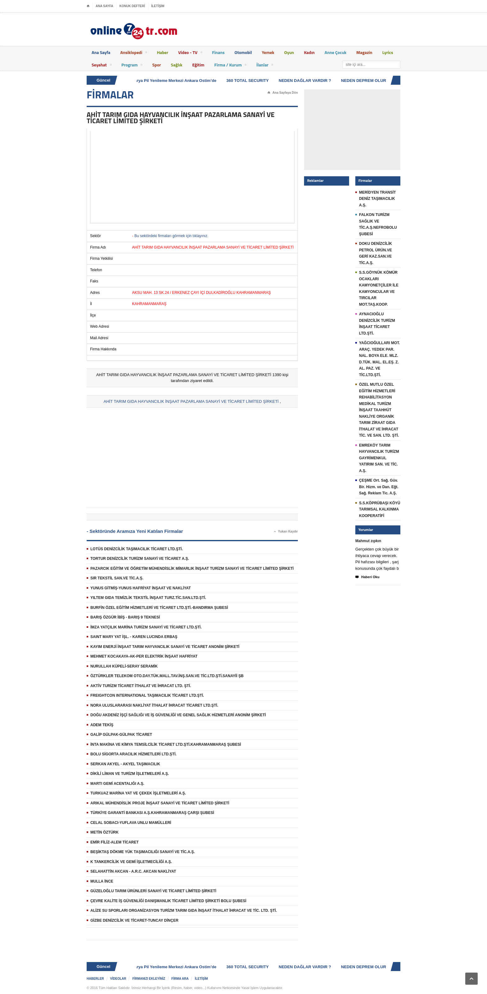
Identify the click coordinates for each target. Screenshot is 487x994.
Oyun (289, 52)
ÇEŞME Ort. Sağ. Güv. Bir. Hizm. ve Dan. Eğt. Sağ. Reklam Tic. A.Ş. (378, 486)
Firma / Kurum (230, 65)
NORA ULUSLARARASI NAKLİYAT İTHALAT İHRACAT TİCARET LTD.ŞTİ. (154, 705)
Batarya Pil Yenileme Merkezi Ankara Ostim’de (174, 80)
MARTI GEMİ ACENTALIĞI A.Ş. (117, 783)
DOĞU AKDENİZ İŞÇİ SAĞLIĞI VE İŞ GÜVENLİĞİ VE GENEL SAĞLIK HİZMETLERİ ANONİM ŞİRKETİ (178, 715)
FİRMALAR (110, 94)
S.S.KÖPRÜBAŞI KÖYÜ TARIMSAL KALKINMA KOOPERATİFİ (379, 509)
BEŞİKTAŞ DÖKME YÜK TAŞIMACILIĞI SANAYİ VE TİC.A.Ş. (142, 852)
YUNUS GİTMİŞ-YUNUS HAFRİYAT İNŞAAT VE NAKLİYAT (140, 588)
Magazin (364, 52)
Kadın (309, 52)
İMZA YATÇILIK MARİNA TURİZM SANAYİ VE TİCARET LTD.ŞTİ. (146, 627)
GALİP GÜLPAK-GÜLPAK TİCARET (121, 734)
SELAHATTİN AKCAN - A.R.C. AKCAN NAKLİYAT (133, 871)
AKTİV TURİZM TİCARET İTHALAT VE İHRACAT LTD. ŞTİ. (140, 686)
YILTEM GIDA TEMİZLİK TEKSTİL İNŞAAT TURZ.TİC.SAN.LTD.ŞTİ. (148, 598)
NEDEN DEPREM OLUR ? (367, 80)
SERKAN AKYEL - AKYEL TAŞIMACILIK (125, 764)
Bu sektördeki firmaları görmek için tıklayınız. (171, 236)
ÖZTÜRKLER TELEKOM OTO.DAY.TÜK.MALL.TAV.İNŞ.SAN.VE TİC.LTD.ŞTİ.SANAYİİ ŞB (167, 676)
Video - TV (190, 53)
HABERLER (95, 978)
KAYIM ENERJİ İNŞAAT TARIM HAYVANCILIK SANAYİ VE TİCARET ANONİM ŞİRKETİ (164, 647)
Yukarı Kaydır (286, 531)
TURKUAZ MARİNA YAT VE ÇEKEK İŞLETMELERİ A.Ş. (138, 793)
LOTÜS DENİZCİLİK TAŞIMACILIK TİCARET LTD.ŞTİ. (136, 549)
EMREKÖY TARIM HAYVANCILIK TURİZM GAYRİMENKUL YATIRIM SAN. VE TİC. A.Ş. (379, 458)
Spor (156, 64)
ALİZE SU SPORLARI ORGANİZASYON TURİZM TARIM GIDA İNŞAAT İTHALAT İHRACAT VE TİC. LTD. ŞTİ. (183, 910)
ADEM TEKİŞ (101, 725)
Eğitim (198, 64)
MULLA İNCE (101, 881)
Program (132, 65)
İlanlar (264, 65)
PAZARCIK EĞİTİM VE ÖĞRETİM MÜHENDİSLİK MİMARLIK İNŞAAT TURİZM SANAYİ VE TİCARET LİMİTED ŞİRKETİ (192, 568)
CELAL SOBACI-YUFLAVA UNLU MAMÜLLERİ (130, 823)
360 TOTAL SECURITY (249, 80)
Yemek (268, 52)
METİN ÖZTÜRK (104, 832)
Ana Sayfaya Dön (282, 93)
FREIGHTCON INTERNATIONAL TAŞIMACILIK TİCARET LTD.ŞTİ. (147, 695)
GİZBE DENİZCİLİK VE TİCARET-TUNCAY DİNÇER (134, 920)
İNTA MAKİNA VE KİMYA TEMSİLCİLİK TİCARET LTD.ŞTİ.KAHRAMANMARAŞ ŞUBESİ (165, 744)
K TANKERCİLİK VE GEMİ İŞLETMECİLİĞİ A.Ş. (131, 862)
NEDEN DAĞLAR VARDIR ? (306, 80)
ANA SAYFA (104, 6)
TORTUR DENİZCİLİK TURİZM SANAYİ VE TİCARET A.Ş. (139, 558)
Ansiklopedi (133, 53)
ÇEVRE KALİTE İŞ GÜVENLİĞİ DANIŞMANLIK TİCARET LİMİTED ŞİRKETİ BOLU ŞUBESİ (168, 901)
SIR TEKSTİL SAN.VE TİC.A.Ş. (116, 578)
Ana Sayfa (101, 52)
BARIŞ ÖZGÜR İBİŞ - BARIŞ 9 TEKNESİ (125, 617)
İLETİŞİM (157, 6)
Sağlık (176, 64)
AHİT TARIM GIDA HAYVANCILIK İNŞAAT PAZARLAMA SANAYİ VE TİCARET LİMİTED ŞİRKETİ (191, 401)
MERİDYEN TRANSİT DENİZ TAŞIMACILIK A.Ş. (377, 198)
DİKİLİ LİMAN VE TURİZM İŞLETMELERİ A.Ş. (129, 773)
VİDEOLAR (118, 978)
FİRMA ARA (180, 978)
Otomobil (243, 52)
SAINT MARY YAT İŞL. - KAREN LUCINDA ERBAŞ (133, 637)
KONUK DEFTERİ (132, 6)
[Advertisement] (192, 176)
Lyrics (387, 52)
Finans (218, 52)
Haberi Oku (367, 577)
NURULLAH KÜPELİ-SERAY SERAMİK (124, 666)
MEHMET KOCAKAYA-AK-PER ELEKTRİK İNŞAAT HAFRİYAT (144, 656)
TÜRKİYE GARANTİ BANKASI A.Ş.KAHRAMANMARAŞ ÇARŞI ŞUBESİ (152, 813)
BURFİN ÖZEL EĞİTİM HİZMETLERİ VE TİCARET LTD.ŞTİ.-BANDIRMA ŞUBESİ (159, 607)
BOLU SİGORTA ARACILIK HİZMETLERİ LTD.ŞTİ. (133, 754)
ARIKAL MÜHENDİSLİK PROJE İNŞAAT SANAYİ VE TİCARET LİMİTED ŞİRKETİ (159, 803)
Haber (162, 52)
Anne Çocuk (335, 52)
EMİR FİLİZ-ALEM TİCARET (114, 842)
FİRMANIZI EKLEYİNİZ (148, 978)
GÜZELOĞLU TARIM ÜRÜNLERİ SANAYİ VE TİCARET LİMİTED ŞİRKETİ (153, 891)
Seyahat (102, 65)
